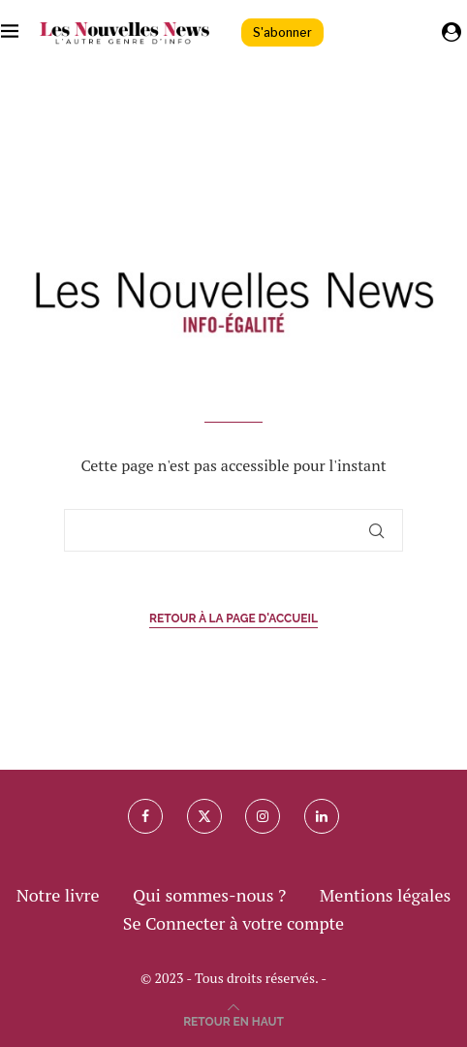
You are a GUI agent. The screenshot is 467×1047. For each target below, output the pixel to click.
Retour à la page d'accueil (233, 618)
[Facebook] (145, 816)
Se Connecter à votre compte (233, 923)
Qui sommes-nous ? (209, 894)
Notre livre (58, 894)
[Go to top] (233, 1019)
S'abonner (282, 32)
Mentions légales (385, 894)
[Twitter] (204, 816)
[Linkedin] (321, 816)
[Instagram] (262, 816)
